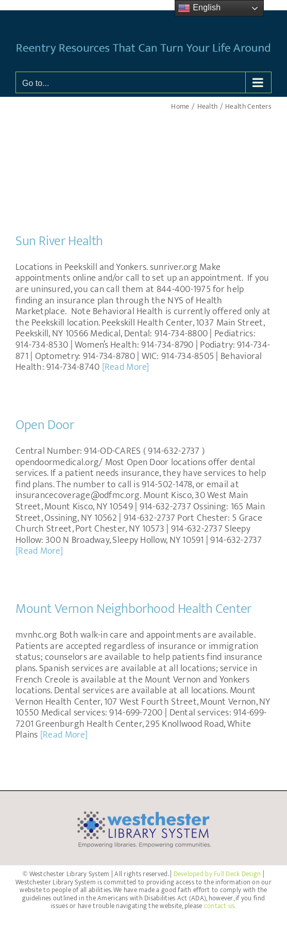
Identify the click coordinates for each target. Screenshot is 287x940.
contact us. (220, 906)
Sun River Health (59, 241)
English (199, 8)
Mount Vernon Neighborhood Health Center (133, 609)
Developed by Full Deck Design (217, 874)
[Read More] (125, 367)
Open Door (44, 425)
